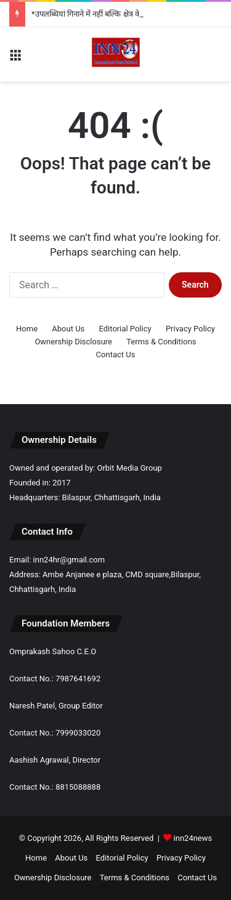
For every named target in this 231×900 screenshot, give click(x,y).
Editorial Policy (125, 328)
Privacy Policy (190, 328)
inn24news (193, 838)
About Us (68, 328)
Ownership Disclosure (73, 341)
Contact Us (116, 354)
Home (27, 328)
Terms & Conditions (161, 341)
